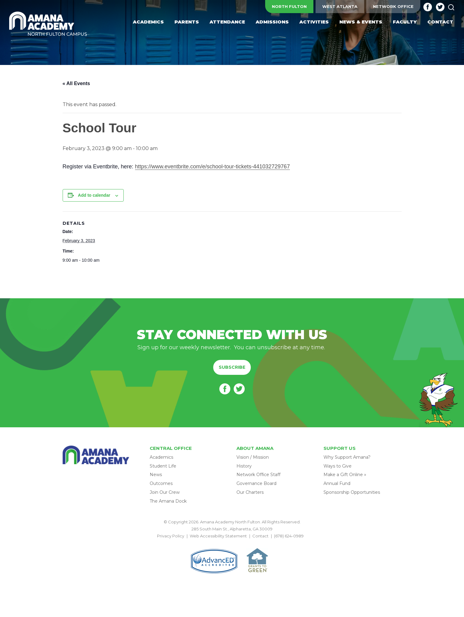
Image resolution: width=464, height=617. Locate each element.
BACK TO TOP (232, 543)
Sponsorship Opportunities (351, 492)
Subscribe (232, 367)
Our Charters (250, 492)
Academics (161, 457)
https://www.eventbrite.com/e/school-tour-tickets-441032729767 (212, 166)
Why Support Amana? (347, 457)
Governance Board (256, 483)
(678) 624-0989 (289, 535)
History (244, 466)
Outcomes (161, 483)
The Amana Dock (168, 501)
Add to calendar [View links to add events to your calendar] (94, 195)
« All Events (76, 83)
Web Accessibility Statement (218, 535)
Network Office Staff (258, 474)
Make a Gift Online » (344, 474)
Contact (260, 535)
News (156, 474)
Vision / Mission (252, 457)
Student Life (163, 466)
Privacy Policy (170, 535)
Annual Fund (336, 483)
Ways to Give (337, 466)
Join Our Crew (165, 492)
